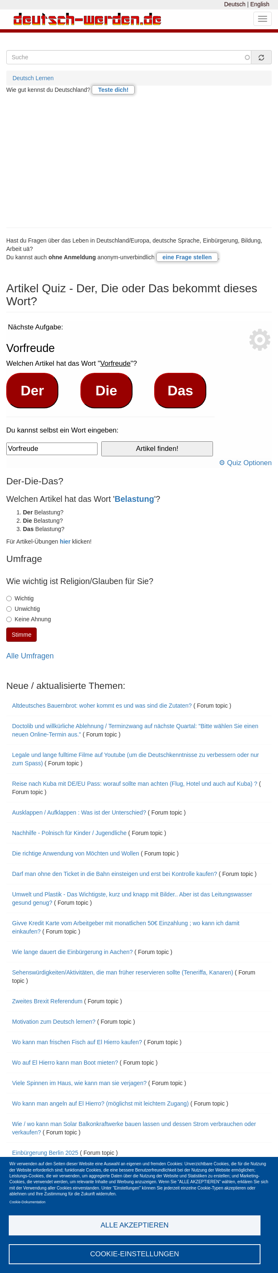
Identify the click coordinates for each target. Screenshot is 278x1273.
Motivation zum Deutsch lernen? (53, 1021)
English (259, 4)
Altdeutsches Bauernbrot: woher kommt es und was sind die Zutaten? (102, 705)
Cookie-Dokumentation (27, 1202)
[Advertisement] (139, 160)
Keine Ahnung (28, 619)
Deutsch (234, 4)
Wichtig (20, 598)
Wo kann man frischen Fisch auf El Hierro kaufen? (77, 1042)
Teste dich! (113, 89)
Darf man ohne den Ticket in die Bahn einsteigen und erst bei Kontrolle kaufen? (114, 874)
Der (32, 390)
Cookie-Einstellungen (134, 1254)
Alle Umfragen (30, 656)
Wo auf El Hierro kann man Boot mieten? (65, 1062)
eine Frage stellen (187, 257)
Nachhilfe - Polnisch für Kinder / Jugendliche (69, 833)
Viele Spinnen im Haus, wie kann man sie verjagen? (79, 1083)
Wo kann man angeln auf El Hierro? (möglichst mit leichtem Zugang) (100, 1103)
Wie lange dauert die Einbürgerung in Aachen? (72, 952)
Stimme (21, 634)
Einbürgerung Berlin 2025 (45, 1152)
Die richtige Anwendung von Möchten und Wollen (75, 853)
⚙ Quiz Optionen (245, 463)
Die (106, 390)
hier (65, 541)
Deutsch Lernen (33, 78)
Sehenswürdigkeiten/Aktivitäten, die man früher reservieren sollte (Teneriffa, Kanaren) (122, 972)
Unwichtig (23, 608)
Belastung (134, 499)
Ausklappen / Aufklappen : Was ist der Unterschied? (79, 812)
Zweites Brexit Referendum (47, 1001)
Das (180, 390)
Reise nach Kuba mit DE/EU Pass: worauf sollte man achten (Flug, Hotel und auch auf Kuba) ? (134, 783)
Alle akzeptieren (134, 1225)
